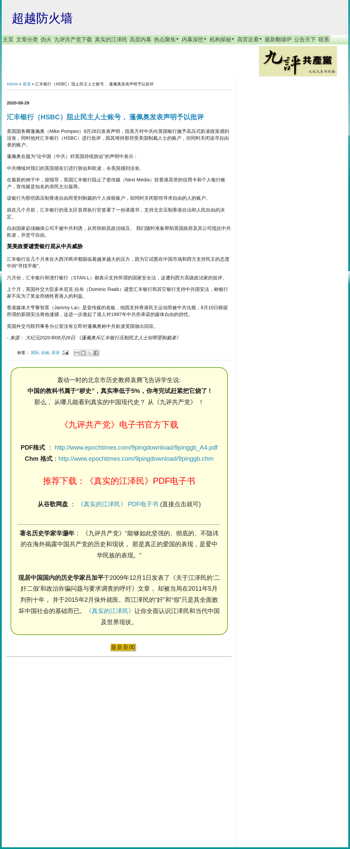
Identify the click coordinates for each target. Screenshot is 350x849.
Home (12, 84)
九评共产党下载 (73, 39)
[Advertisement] (57, 745)
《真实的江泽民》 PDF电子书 (118, 504)
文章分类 (27, 39)
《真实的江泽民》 (110, 611)
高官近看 (249, 39)
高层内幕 (140, 39)
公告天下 (305, 39)
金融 (45, 352)
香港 (27, 84)
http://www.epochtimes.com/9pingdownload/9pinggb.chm (136, 458)
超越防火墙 (42, 18)
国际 (35, 352)
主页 (8, 39)
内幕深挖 (194, 39)
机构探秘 (222, 39)
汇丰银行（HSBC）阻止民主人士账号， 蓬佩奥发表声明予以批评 (105, 117)
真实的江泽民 (111, 39)
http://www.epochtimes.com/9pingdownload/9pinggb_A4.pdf (136, 447)
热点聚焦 (166, 39)
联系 (324, 39)
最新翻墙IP (278, 39)
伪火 (46, 39)
